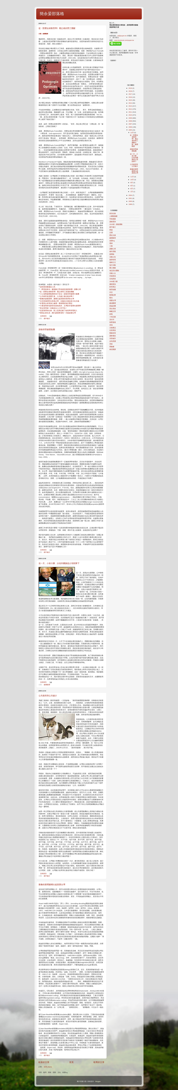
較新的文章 (43, 1062)
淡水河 (111, 319)
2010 (130, 115)
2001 (130, 198)
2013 (130, 106)
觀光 (111, 298)
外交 (111, 292)
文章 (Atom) (48, 1067)
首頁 (71, 1062)
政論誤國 (112, 306)
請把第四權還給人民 (47, 287)
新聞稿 (111, 254)
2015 (130, 100)
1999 (130, 204)
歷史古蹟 (112, 235)
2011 (130, 112)
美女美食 (112, 308)
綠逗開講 (112, 349)
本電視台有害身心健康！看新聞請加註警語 (56, 303)
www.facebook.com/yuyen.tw (124, 40)
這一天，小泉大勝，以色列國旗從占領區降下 (59, 563)
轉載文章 (112, 311)
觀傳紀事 (112, 295)
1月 (131, 191)
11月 (132, 177)
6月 (131, 188)
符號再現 (112, 276)
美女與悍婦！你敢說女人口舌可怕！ (53, 308)
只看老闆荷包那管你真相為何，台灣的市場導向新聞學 (60, 306)
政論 (111, 230)
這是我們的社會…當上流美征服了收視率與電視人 (58, 310)
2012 (130, 109)
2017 (130, 94)
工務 (111, 246)
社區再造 (112, 330)
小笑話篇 (112, 317)
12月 (132, 132)
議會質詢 (112, 221)
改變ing (112, 241)
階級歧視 (112, 333)
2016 (130, 97)
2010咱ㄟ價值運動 (115, 224)
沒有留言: (43, 316)
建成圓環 (112, 303)
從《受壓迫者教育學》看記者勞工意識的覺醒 (57, 292)
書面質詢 (112, 284)
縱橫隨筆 (47, 685)
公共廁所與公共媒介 (48, 696)
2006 (130, 127)
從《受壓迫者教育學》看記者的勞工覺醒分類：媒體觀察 (134, 140)
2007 (130, 124)
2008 (130, 121)
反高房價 (112, 341)
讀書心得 (112, 249)
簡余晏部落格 (52, 13)
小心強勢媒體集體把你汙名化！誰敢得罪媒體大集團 (59, 294)
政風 (111, 314)
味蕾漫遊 (112, 322)
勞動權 (111, 347)
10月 (132, 179)
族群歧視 (112, 260)
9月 (131, 182)
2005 (130, 130)
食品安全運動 (114, 270)
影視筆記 (112, 287)
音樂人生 (112, 273)
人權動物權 (113, 216)
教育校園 (112, 289)
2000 (130, 201)
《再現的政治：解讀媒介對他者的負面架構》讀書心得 (60, 289)
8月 (131, 185)
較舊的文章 (99, 1062)
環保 (111, 243)
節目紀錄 (112, 213)
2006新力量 (113, 281)
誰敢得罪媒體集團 (47, 329)
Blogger (98, 1081)
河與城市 (112, 338)
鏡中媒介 (47, 318)
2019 (130, 88)
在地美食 (112, 279)
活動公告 (112, 257)
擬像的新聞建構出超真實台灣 (52, 884)
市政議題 (112, 219)
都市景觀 (112, 251)
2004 (130, 195)
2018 (130, 91)
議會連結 (112, 336)
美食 (111, 344)
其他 (111, 325)
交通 (111, 232)
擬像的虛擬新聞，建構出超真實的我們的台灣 (57, 299)
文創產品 (112, 328)
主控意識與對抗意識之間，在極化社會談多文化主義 (59, 301)
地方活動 (112, 265)
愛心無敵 (112, 268)
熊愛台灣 (112, 300)
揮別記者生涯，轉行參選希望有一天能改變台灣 (58, 313)
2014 (130, 103)
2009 (130, 118)
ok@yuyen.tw (122, 36)
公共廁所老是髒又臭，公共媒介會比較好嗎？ (57, 296)
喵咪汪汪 (112, 262)
